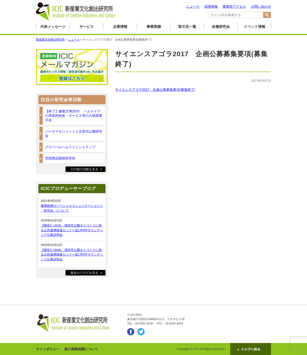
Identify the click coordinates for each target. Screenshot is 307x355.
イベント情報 (254, 26)
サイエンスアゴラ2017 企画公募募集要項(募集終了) (155, 90)
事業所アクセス (234, 6)
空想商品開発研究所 (60, 158)
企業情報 (120, 26)
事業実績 (154, 26)
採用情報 (211, 6)
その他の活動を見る (84, 169)
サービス (86, 26)
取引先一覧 (187, 26)
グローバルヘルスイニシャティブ (70, 147)
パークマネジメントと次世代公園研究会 (73, 133)
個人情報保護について (81, 349)
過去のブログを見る (84, 273)
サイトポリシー (47, 349)
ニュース (193, 6)
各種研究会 (221, 26)
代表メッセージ (52, 26)
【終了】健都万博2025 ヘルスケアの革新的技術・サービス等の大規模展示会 (73, 115)
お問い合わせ (261, 6)
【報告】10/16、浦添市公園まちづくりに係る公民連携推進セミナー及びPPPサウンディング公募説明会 (72, 230)
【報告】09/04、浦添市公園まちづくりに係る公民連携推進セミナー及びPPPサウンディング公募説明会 (72, 254)
